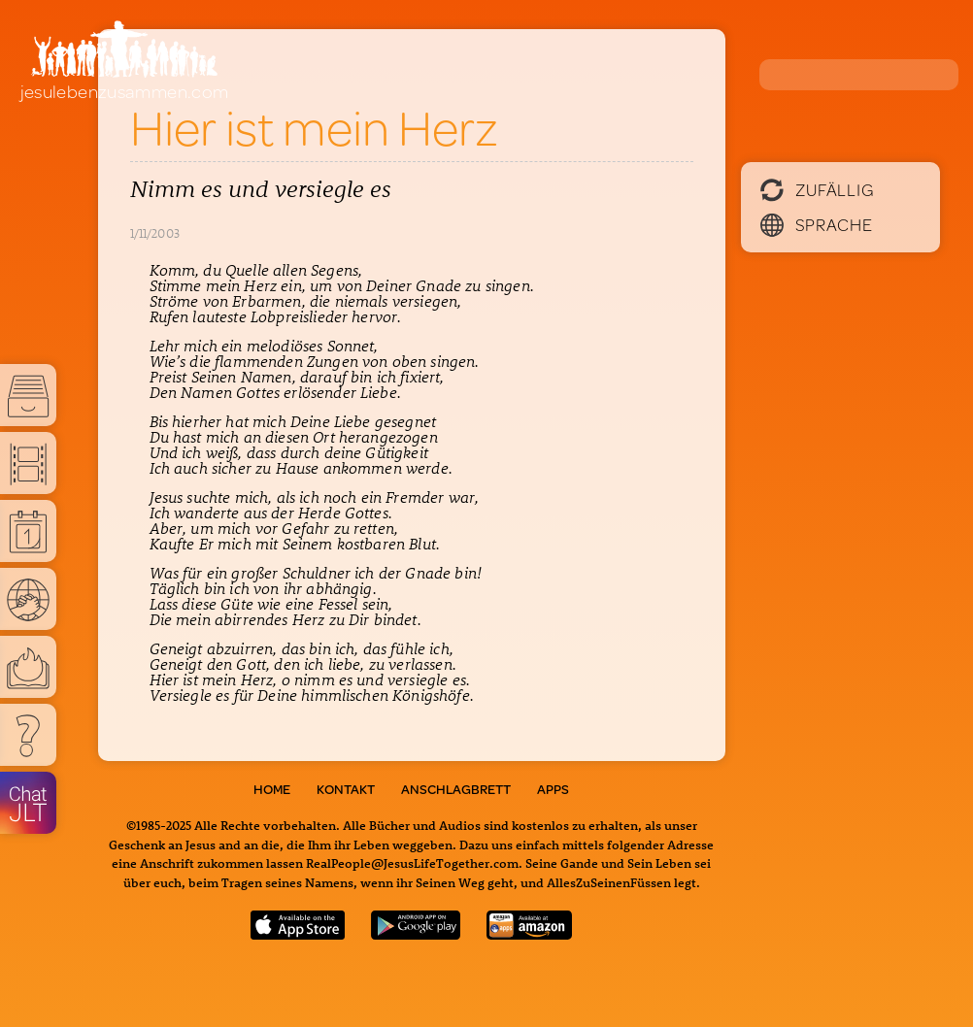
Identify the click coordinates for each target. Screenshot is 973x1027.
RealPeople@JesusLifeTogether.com (412, 862)
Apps (553, 789)
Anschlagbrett (456, 789)
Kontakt (346, 789)
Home (271, 789)
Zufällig (817, 189)
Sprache (816, 224)
